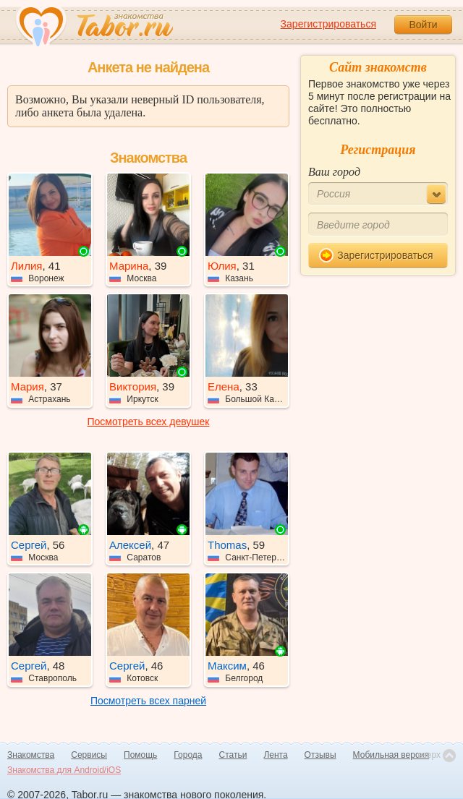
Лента (275, 755)
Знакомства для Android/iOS (64, 770)
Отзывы (320, 755)
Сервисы (89, 755)
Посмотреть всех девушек (149, 421)
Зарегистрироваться (328, 24)
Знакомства (30, 755)
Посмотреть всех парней (148, 700)
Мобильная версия (391, 755)
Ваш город (334, 172)
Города (188, 755)
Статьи (233, 755)
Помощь (140, 755)
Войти (423, 24)
